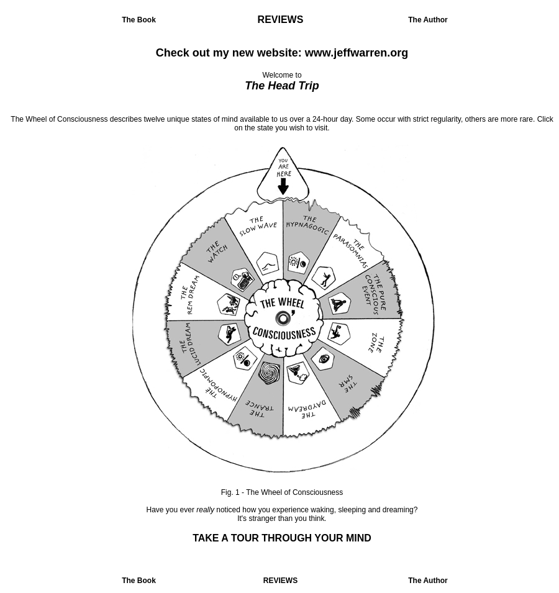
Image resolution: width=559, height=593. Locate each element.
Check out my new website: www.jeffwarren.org (282, 53)
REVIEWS (281, 19)
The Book (139, 20)
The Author (428, 20)
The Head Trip (282, 85)
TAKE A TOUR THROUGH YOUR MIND (282, 538)
